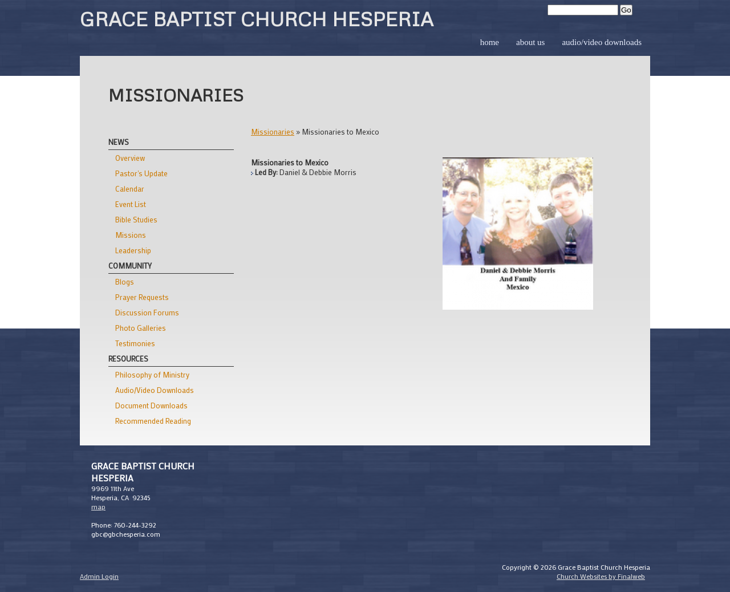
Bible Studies (136, 219)
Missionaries (272, 131)
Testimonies (135, 343)
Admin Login (99, 576)
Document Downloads (151, 405)
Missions (130, 235)
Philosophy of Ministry (152, 374)
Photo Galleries (140, 328)
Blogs (124, 281)
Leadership (133, 250)
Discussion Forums (147, 312)
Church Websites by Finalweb (601, 576)
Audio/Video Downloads (602, 42)
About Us (530, 42)
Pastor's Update (141, 173)
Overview (130, 158)
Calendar (129, 188)
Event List (130, 204)
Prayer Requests (142, 297)
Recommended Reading (153, 420)
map (98, 506)
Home (489, 42)
